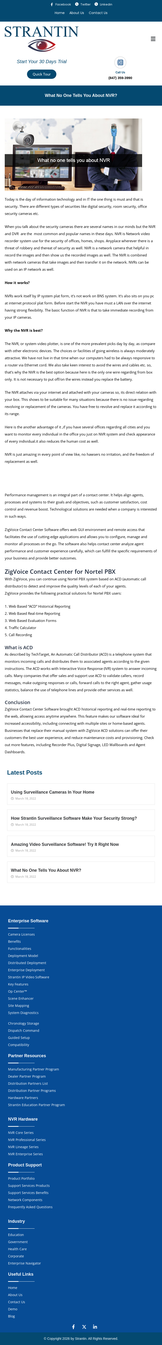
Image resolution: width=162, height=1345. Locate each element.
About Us (76, 12)
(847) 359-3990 (120, 78)
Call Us (120, 72)
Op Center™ (17, 991)
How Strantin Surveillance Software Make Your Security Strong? (74, 818)
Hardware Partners (23, 1097)
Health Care (17, 1249)
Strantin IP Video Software (28, 977)
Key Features (18, 984)
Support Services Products (29, 1185)
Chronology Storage (23, 1023)
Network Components (25, 1200)
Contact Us (98, 12)
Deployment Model (23, 955)
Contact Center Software (39, 529)
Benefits (14, 941)
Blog (11, 1316)
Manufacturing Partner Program (33, 1069)
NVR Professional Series (27, 1139)
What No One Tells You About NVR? (46, 870)
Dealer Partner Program (27, 1076)
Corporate (16, 1256)
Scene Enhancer (21, 998)
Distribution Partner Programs (32, 1090)
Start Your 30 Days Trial (42, 61)
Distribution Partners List (28, 1083)
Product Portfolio (21, 1178)
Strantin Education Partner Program (36, 1105)
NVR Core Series (21, 1132)
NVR (118, 234)
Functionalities (19, 948)
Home (60, 12)
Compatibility (18, 1044)
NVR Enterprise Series (25, 1154)
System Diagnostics (23, 1012)
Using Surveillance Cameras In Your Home (52, 792)
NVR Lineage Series (23, 1147)
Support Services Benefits (28, 1192)
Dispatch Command (23, 1030)
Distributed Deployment (27, 963)
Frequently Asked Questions (30, 1207)
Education (16, 1234)
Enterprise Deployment (26, 970)
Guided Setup (19, 1037)
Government (18, 1242)
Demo (12, 1309)
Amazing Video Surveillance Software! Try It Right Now (65, 844)
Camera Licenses (21, 934)
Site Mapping (18, 1005)
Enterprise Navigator (24, 1263)
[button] (153, 38)
